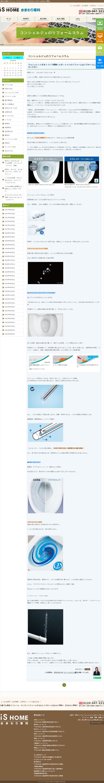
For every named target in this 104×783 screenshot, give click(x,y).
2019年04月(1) (10, 279)
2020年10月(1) (10, 291)
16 (21, 70)
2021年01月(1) (10, 303)
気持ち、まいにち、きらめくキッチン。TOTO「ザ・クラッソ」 (13, 172)
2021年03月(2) (10, 310)
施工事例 (43, 19)
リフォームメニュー (26, 19)
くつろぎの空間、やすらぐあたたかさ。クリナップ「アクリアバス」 (13, 180)
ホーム (8, 19)
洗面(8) (7, 123)
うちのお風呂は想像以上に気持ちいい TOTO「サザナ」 (13, 189)
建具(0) (7, 135)
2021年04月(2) (10, 314)
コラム (100, 5)
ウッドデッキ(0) (10, 147)
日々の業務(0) (9, 104)
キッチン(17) (9, 116)
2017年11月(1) (10, 229)
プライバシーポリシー (97, 722)
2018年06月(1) (10, 248)
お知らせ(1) (9, 88)
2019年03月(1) (10, 275)
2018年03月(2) (10, 241)
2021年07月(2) (10, 326)
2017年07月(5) (10, 213)
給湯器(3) (8, 127)
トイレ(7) (8, 119)
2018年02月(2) (10, 237)
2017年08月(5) (10, 217)
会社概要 (85, 5)
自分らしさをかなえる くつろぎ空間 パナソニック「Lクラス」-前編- (13, 163)
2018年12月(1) (10, 264)
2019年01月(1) (10, 268)
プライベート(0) (10, 96)
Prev (7, 57)
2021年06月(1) (10, 322)
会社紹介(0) (9, 131)
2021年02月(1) (10, 307)
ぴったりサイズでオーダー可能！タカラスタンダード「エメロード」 (13, 197)
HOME (2, 44)
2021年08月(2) (10, 330)
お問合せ (93, 5)
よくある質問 (75, 5)
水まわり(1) (9, 151)
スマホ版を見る (34, 701)
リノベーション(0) (11, 139)
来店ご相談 (60, 19)
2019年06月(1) (10, 287)
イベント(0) (9, 85)
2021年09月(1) (10, 334)
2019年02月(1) (10, 272)
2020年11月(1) (10, 295)
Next (18, 57)
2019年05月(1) (10, 283)
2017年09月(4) (10, 221)
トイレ (87, 669)
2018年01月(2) (10, 233)
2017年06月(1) (10, 209)
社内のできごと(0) (11, 108)
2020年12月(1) (10, 299)
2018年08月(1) (10, 252)
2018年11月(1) (10, 260)
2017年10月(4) (10, 225)
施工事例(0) (9, 100)
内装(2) (7, 143)
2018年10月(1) (10, 256)
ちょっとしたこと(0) (11, 92)
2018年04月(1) (10, 244)
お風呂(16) (8, 112)
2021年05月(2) (10, 318)
